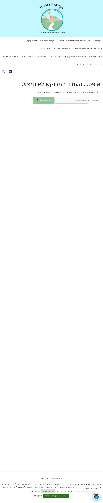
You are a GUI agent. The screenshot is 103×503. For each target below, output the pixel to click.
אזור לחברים (43, 48)
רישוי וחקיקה (31, 40)
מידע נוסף (38, 495)
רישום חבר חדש (28, 56)
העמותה (97, 40)
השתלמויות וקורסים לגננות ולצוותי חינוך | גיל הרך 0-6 (78, 56)
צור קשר (98, 64)
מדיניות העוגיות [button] (48, 491)
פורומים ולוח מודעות (61, 48)
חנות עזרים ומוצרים (11, 56)
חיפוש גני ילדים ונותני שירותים (78, 40)
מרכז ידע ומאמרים (45, 56)
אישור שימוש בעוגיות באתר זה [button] (56, 496)
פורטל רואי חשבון (84, 64)
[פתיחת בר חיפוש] (3, 72)
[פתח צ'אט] (96, 496)
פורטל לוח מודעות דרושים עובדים (86, 48)
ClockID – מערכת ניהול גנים (52, 40)
